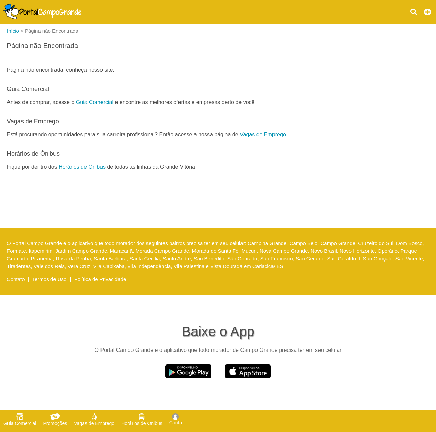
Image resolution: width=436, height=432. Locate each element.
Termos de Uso (49, 279)
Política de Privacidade (100, 279)
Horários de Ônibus (82, 167)
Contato (16, 279)
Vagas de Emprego (263, 134)
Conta (175, 419)
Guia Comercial (94, 102)
